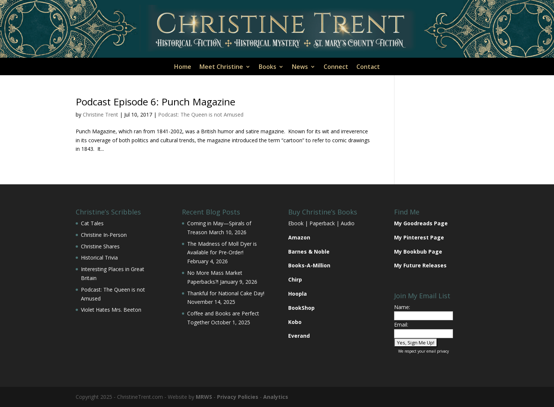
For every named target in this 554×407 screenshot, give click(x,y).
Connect (336, 67)
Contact (368, 67)
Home (182, 67)
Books (267, 67)
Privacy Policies (237, 396)
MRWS (204, 396)
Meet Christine (221, 67)
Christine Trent (100, 114)
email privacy (437, 351)
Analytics (275, 396)
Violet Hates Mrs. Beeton (111, 309)
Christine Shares (100, 246)
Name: (402, 307)
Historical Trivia (99, 257)
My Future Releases (420, 265)
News (300, 67)
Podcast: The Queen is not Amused (200, 114)
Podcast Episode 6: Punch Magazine (155, 101)
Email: (401, 324)
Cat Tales (92, 223)
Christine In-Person (104, 234)
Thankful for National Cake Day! (225, 293)
